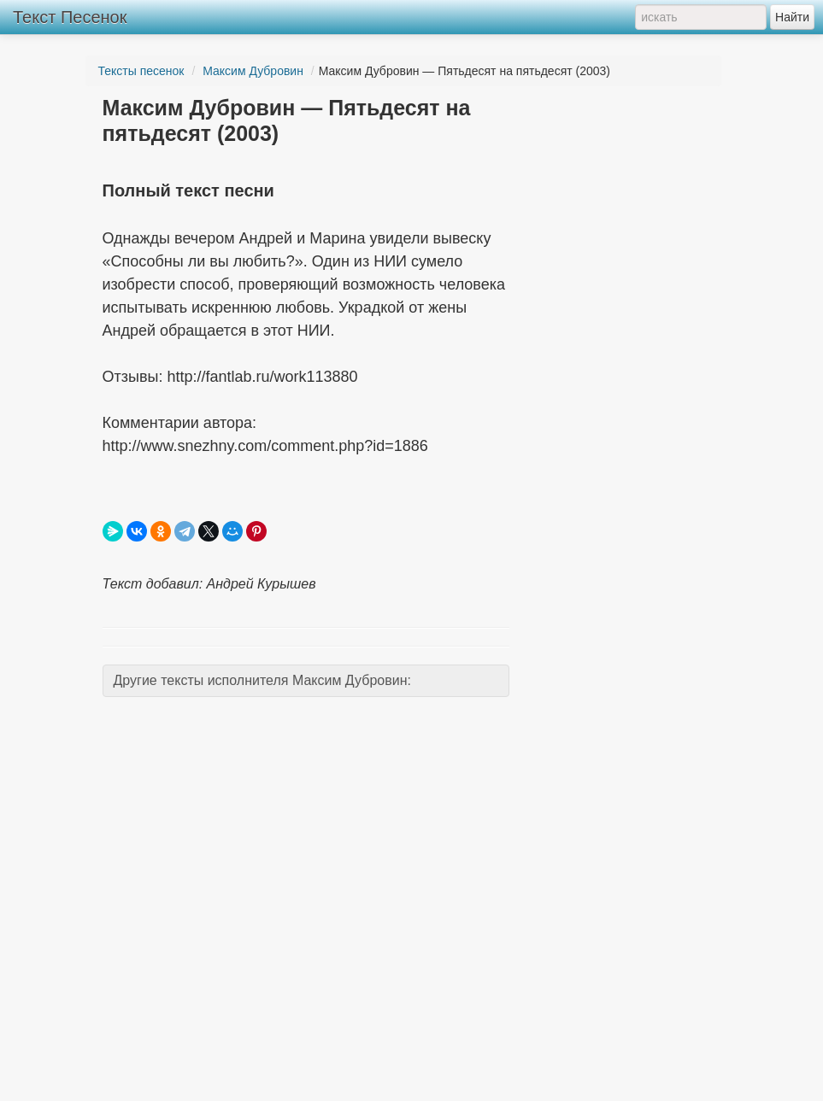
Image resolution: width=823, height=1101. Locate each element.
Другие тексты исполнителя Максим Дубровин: (262, 680)
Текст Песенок (69, 17)
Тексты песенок (141, 71)
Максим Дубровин (253, 71)
